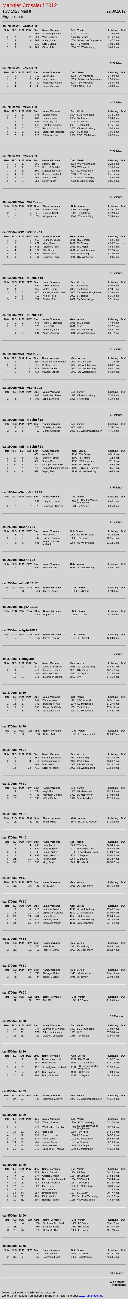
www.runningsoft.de (91, 1295)
